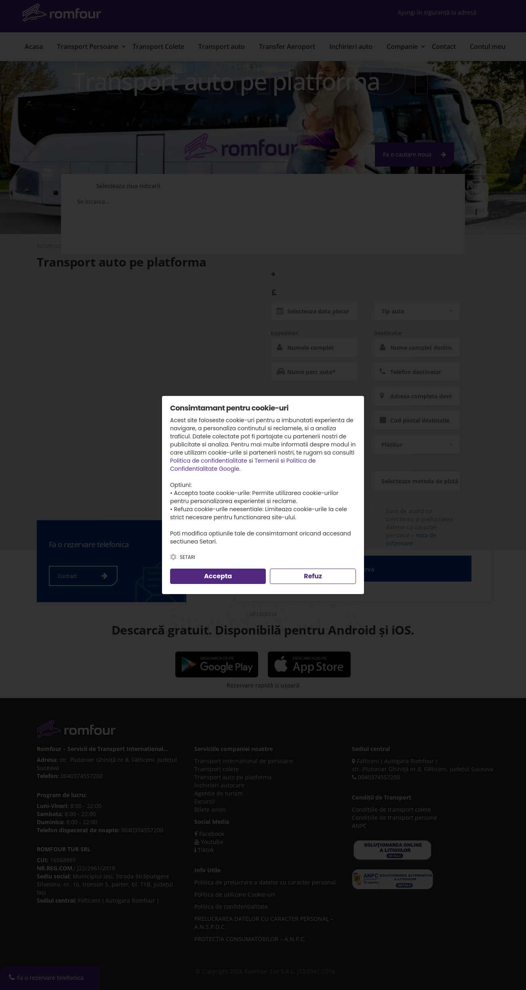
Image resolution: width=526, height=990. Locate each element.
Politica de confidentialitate (208, 461)
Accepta (218, 576)
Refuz (313, 576)
